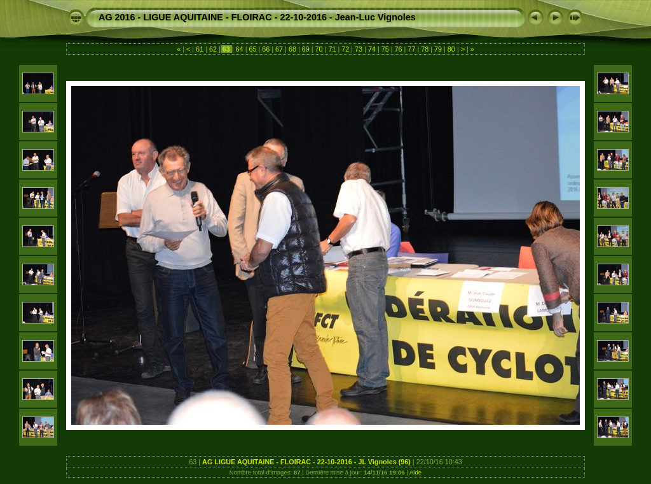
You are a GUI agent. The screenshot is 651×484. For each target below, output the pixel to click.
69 (306, 49)
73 (358, 49)
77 (411, 49)
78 (424, 49)
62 (213, 49)
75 (385, 49)
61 (199, 49)
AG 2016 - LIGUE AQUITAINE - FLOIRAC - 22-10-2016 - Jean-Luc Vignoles (257, 17)
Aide (415, 472)
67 (279, 49)
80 (451, 49)
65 (252, 49)
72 (345, 49)
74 (372, 49)
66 (265, 49)
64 (239, 49)
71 (332, 49)
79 (438, 49)
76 (398, 49)
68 (292, 49)
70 (319, 49)
